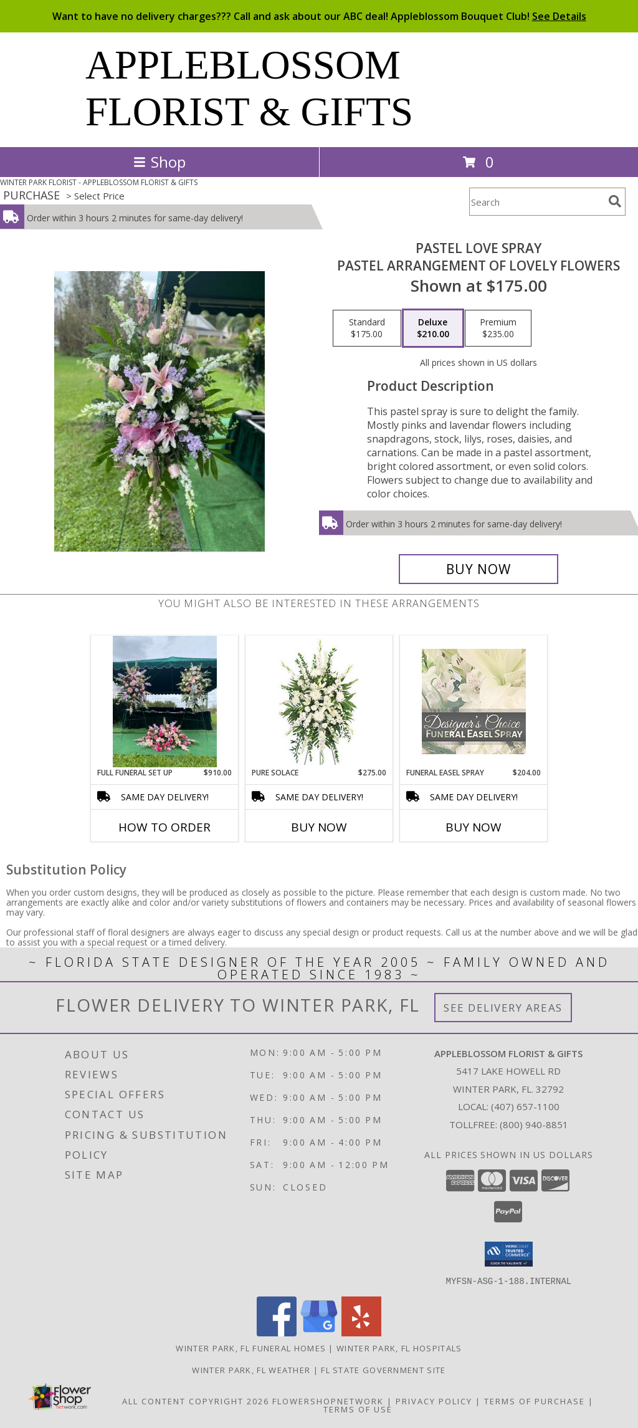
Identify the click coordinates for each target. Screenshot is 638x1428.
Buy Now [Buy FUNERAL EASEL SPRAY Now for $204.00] (473, 827)
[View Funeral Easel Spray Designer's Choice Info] (474, 701)
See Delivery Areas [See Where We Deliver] (503, 1007)
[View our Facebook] (277, 1332)
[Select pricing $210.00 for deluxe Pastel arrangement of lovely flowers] (433, 328)
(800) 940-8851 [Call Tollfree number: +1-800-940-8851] (534, 1124)
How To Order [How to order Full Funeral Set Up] (164, 827)
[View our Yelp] (361, 1332)
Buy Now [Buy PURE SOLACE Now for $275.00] (319, 827)
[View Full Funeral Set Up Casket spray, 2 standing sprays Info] (165, 701)
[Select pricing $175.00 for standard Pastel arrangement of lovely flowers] (367, 328)
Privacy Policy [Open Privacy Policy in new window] (434, 1400)
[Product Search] (536, 201)
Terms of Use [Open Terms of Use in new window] (358, 1408)
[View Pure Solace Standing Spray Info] (319, 701)
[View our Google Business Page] (319, 1332)
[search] (615, 201)
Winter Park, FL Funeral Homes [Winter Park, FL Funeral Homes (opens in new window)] (251, 1347)
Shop (159, 161)
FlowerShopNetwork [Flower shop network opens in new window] (328, 1400)
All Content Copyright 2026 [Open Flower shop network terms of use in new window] (195, 1400)
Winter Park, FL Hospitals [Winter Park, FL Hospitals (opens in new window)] (399, 1347)
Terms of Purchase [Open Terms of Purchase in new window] (534, 1400)
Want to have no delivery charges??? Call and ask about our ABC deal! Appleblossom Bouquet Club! (319, 16)
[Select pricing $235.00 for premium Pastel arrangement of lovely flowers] (498, 328)
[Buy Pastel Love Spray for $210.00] (478, 569)
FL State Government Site (383, 1369)
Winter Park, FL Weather (251, 1369)
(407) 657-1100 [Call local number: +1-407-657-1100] (525, 1106)
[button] (509, 1254)
